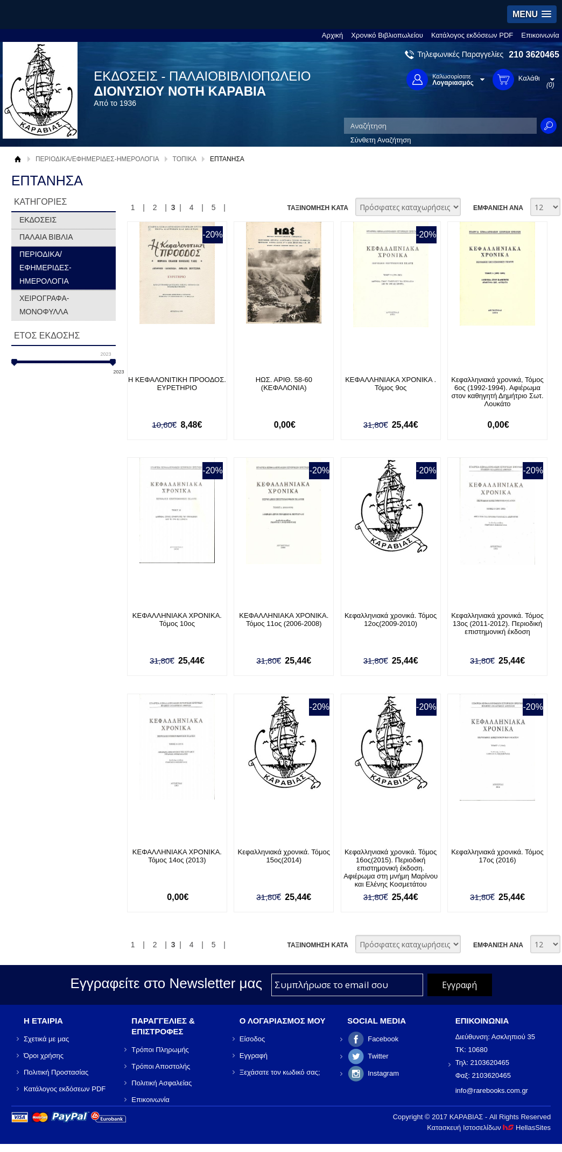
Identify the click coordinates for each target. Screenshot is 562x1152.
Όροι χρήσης (44, 1056)
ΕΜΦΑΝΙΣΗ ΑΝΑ (498, 208)
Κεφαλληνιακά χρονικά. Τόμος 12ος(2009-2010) (391, 619)
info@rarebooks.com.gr (491, 1090)
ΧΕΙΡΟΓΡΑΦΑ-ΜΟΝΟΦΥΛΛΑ (44, 305)
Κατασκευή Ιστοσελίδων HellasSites (489, 1128)
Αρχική (332, 35)
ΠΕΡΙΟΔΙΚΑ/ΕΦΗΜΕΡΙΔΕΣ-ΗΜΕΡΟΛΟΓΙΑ (97, 159)
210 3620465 (534, 54)
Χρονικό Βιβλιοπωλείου (387, 35)
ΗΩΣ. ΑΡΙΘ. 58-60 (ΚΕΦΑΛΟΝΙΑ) (284, 384)
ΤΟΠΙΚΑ (184, 159)
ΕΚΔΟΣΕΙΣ (38, 219)
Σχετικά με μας (46, 1039)
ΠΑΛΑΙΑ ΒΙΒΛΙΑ (46, 237)
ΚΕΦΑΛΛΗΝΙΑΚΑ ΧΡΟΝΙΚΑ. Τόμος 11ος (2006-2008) (283, 619)
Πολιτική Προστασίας (56, 1072)
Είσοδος (252, 1039)
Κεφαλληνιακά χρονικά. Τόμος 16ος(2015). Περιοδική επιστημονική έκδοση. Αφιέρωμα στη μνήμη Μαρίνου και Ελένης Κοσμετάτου (390, 868)
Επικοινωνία (540, 35)
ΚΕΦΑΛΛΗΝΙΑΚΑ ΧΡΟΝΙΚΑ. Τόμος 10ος (177, 619)
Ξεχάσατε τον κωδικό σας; (280, 1072)
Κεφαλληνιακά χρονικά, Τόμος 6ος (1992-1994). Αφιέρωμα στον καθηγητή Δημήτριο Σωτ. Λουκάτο (497, 392)
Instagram (383, 1073)
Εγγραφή (254, 1056)
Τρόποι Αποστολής (160, 1066)
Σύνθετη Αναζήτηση (380, 140)
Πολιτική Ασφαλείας (161, 1083)
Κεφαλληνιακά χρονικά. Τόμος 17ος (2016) (497, 856)
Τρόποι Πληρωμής (160, 1050)
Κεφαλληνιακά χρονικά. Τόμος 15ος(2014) (284, 856)
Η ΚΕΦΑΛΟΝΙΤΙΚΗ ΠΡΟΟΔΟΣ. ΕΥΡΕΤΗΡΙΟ (177, 384)
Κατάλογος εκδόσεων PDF (472, 35)
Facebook (383, 1039)
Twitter (378, 1056)
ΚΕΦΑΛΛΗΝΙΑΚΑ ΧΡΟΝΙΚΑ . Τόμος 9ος (390, 384)
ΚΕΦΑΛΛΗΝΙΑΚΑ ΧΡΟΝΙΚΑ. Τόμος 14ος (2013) (177, 856)
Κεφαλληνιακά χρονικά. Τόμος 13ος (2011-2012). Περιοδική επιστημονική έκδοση (497, 623)
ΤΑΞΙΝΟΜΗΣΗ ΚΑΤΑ (317, 208)
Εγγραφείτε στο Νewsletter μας (166, 983)
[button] (532, 14)
